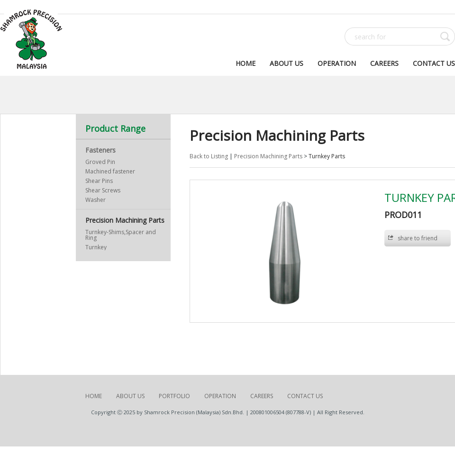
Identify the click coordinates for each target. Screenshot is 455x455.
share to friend (417, 238)
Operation (337, 63)
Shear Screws (102, 190)
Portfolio (174, 396)
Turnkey (96, 247)
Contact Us (434, 63)
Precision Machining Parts (124, 220)
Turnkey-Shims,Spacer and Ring (120, 235)
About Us (286, 63)
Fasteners (100, 150)
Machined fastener (110, 171)
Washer (95, 200)
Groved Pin (100, 162)
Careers (384, 63)
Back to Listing (209, 156)
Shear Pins (99, 181)
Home (245, 63)
